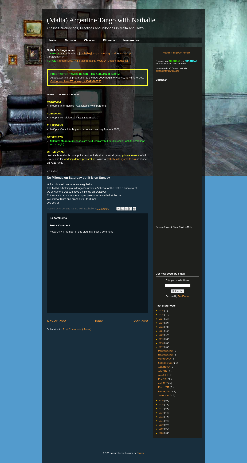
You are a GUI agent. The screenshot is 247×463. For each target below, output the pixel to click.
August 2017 (164, 367)
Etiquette (109, 40)
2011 (161, 421)
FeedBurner (183, 296)
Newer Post (56, 321)
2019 (161, 339)
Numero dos (131, 40)
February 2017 (165, 391)
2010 (161, 425)
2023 (161, 323)
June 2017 (163, 375)
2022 (161, 327)
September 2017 (166, 363)
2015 (161, 404)
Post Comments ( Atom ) (77, 329)
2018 (161, 343)
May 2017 (163, 379)
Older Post (139, 321)
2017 (161, 347)
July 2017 (163, 371)
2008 (161, 433)
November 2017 (166, 355)
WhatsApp (126, 53)
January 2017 (164, 395)
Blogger (140, 453)
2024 (161, 319)
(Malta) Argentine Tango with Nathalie (101, 20)
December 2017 (166, 351)
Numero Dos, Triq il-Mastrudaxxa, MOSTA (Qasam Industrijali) (93, 60)
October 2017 (164, 359)
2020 (161, 335)
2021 (161, 331)
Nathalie (70, 40)
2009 (161, 429)
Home (98, 321)
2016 (161, 400)
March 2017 (164, 387)
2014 (161, 408)
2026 (161, 310)
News (53, 40)
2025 (161, 314)
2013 (161, 413)
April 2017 (163, 383)
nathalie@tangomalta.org (95, 53)
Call (114, 53)
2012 (161, 417)
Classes (89, 40)
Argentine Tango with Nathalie (176, 53)
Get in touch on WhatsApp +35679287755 (75, 81)
